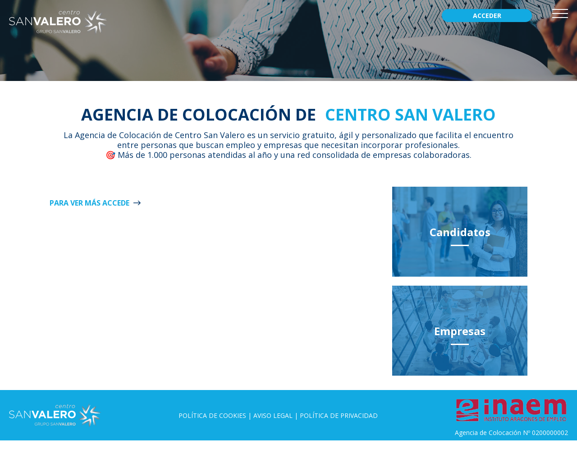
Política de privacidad (339, 415)
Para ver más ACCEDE (89, 203)
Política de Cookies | (216, 415)
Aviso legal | (276, 415)
